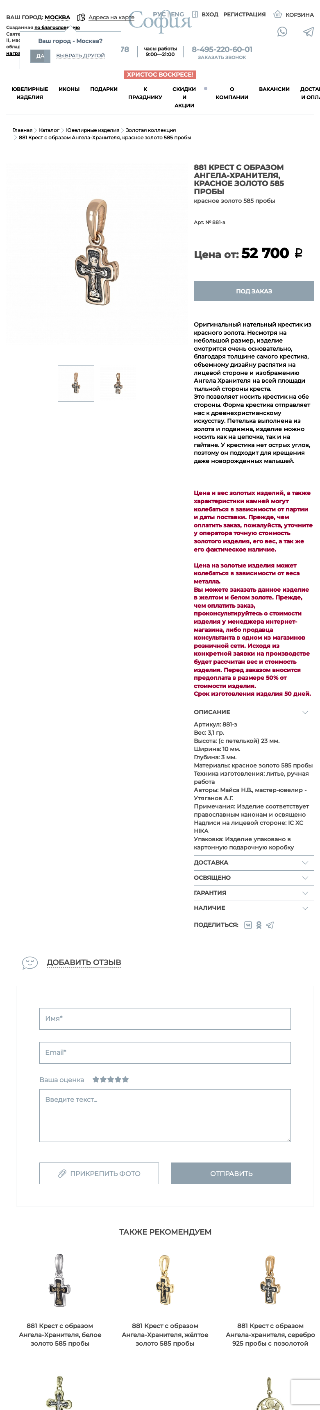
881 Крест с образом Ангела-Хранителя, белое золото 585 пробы (60, 1334)
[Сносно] (103, 1079)
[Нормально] (110, 1079)
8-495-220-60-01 (222, 49)
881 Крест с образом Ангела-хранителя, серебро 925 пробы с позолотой (270, 1334)
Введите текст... (71, 1099)
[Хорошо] (118, 1079)
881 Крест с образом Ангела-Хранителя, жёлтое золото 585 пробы (165, 1334)
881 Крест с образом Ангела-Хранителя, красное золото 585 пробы (105, 137)
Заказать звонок (222, 57)
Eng (177, 14)
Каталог (49, 130)
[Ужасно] (96, 1079)
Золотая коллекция (151, 130)
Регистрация (244, 14)
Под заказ (254, 291)
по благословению (57, 27)
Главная (22, 130)
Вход (204, 14)
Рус (159, 14)
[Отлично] (125, 1079)
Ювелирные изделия (92, 130)
